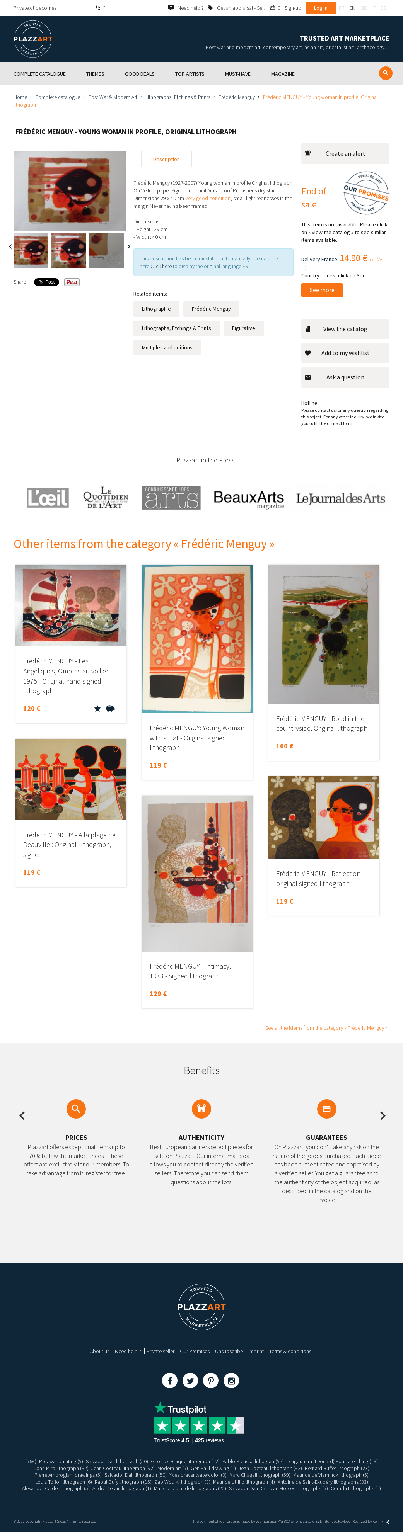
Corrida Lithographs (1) (356, 1488)
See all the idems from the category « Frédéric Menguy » (326, 1027)
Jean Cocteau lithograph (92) (123, 1468)
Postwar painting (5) (61, 1461)
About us (99, 1351)
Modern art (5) (172, 1468)
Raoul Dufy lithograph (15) (122, 1481)
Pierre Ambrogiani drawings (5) (67, 1474)
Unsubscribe (229, 1351)
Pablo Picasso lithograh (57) (253, 1461)
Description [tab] (166, 159)
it (374, 7)
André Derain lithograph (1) (121, 1488)
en (352, 7)
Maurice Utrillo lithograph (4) (244, 1481)
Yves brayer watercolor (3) (197, 1474)
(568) (30, 1461)
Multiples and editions (167, 347)
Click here (161, 266)
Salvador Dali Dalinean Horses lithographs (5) (278, 1488)
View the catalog (335, 329)
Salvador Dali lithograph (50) (117, 1461)
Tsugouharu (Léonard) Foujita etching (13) (332, 1461)
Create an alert (334, 153)
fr (341, 7)
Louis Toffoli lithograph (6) (63, 1481)
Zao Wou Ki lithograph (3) (182, 1481)
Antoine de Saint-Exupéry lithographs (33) (323, 1481)
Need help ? (128, 1351)
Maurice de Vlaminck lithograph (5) (331, 1474)
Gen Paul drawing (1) (213, 1468)
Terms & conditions (290, 1351)
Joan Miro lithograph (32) (61, 1468)
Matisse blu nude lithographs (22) (190, 1488)
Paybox (344, 1521)
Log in (321, 7)
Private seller (160, 1351)
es (383, 7)
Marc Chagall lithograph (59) (259, 1474)
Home (20, 97)
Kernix (380, 1521)
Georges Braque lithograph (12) (185, 1461)
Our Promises (195, 1351)
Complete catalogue (57, 97)
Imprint (256, 1351)
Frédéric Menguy (237, 97)
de (363, 7)
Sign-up (293, 7)
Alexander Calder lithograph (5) (56, 1488)
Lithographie (156, 308)
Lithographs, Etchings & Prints (177, 97)
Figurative (243, 328)
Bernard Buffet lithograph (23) (337, 1468)
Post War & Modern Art (112, 97)
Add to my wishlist (337, 353)
